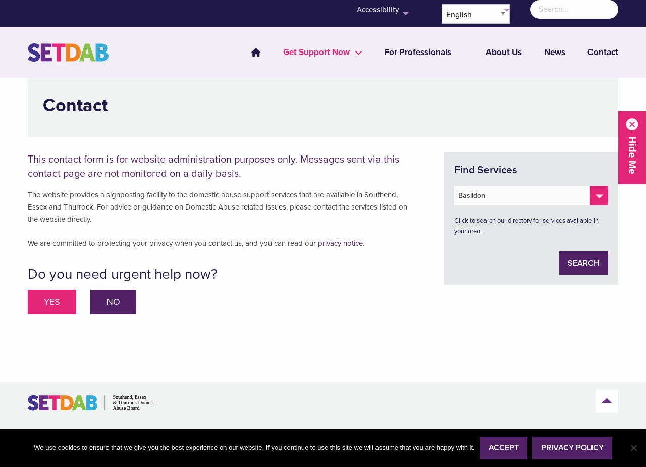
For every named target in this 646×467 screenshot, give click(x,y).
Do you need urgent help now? (123, 274)
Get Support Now (316, 52)
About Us (504, 52)
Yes (52, 301)
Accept (504, 448)
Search (584, 263)
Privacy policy (572, 448)
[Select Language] (476, 14)
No (113, 301)
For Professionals (417, 52)
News (554, 52)
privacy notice (340, 243)
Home (256, 52)
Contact (602, 52)
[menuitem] (250, 52)
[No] (633, 448)
